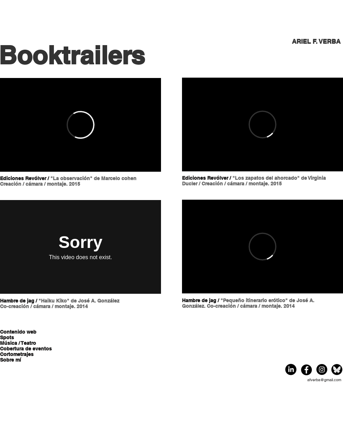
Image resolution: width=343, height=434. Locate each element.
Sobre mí (10, 360)
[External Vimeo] (80, 125)
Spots (7, 337)
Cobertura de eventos (25, 348)
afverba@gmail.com (324, 379)
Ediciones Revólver (23, 178)
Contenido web (18, 332)
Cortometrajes (17, 354)
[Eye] (291, 369)
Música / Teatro (18, 343)
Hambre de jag (17, 301)
